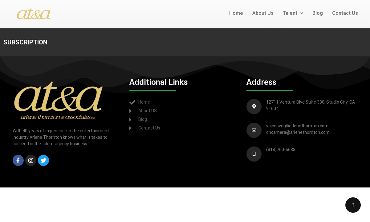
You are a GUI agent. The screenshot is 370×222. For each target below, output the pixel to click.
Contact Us (345, 13)
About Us (263, 13)
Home (236, 13)
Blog (317, 13)
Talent (293, 13)
